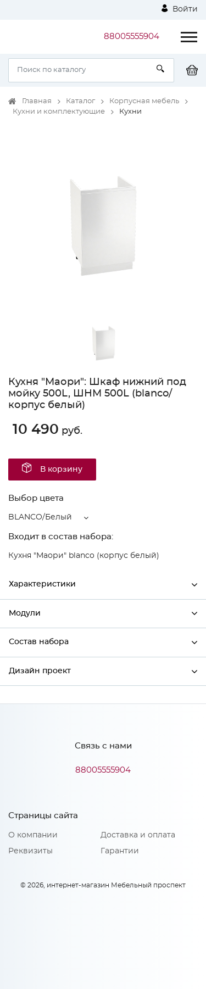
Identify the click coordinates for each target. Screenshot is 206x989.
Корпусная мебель (144, 101)
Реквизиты (30, 851)
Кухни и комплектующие (59, 111)
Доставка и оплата (138, 835)
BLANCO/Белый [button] (40, 517)
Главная (37, 101)
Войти (180, 8)
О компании (33, 835)
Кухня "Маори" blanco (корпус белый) (83, 556)
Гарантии (120, 851)
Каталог (80, 101)
